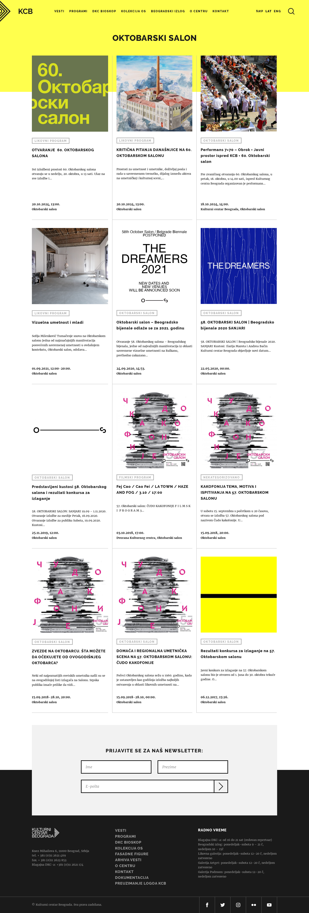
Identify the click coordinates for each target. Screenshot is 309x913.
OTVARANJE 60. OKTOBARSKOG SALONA (68, 138)
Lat (268, 11)
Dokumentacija (132, 877)
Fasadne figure (132, 854)
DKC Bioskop (104, 11)
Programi (78, 11)
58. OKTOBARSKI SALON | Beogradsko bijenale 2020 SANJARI (237, 302)
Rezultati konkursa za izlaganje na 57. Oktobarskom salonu (237, 630)
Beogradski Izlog (168, 11)
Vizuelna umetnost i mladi (68, 302)
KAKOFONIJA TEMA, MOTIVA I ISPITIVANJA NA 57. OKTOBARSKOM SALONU (237, 466)
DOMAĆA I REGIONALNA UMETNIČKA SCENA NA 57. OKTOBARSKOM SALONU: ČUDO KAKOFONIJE (152, 630)
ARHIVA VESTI (128, 860)
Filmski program (135, 477)
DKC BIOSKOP (128, 842)
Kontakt (221, 11)
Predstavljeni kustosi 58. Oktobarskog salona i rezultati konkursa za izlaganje (68, 466)
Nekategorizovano (221, 477)
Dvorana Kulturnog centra (135, 538)
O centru (199, 11)
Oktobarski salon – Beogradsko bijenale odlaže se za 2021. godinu (152, 302)
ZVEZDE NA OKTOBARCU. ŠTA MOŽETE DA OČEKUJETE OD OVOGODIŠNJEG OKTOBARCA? (68, 630)
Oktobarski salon (44, 209)
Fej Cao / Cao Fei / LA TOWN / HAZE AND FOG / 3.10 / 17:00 (152, 466)
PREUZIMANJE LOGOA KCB (140, 883)
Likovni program (51, 140)
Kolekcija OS (133, 11)
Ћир (259, 11)
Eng (277, 11)
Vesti (59, 11)
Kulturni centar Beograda (219, 209)
